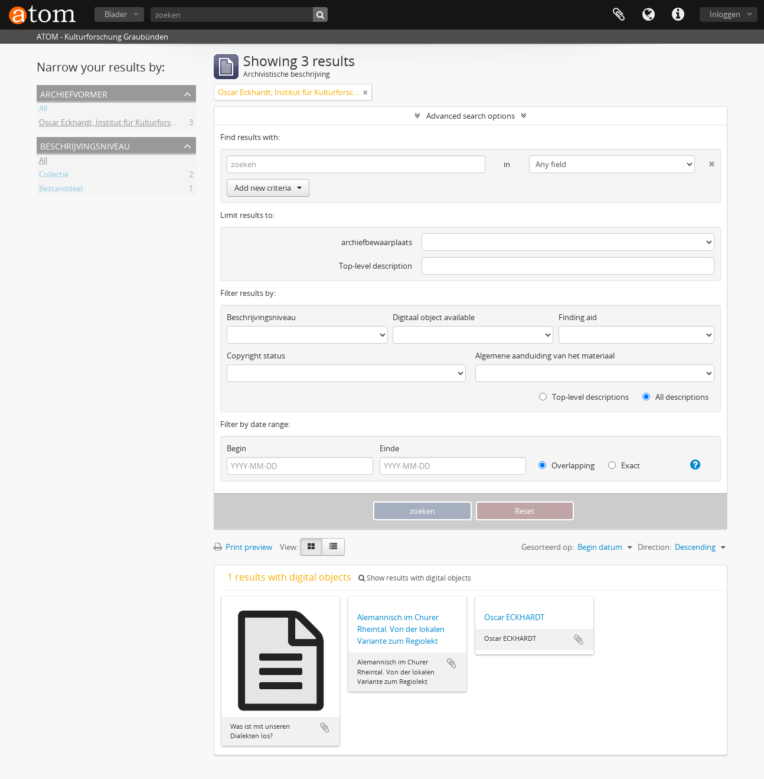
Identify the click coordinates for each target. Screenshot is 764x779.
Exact (624, 465)
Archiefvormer (73, 93)
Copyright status (256, 355)
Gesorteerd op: (547, 547)
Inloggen (725, 14)
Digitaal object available (434, 317)
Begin (236, 448)
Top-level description (375, 265)
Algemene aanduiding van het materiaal (545, 355)
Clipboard (619, 15)
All (43, 110)
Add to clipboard (325, 728)
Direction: (654, 547)
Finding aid (578, 317)
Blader (116, 14)
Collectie (53, 176)
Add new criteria (268, 187)
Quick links (678, 15)
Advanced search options (470, 115)
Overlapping (566, 465)
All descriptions (675, 397)
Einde (389, 448)
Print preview (243, 547)
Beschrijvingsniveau (85, 145)
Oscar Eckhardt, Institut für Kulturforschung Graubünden (139, 124)
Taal (648, 15)
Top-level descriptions (584, 397)
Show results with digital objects (414, 578)
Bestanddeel (61, 190)
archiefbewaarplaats (376, 242)
